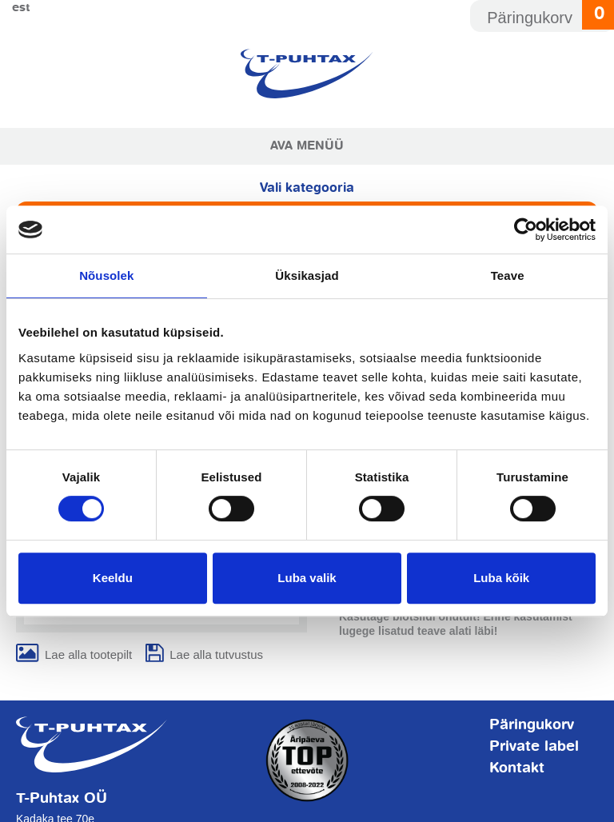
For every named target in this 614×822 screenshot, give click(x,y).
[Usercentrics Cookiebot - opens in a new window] (526, 229)
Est (21, 8)
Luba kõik (501, 578)
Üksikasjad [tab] (306, 275)
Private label (534, 747)
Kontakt (516, 768)
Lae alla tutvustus (216, 654)
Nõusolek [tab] (106, 275)
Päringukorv (531, 725)
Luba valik (306, 578)
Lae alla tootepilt (88, 654)
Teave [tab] (507, 275)
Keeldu (113, 578)
